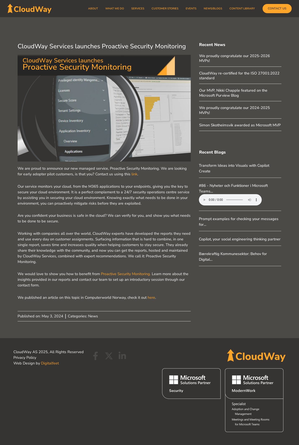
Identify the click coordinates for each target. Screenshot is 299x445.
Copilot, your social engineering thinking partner (240, 239)
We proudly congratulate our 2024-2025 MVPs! (234, 110)
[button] (277, 8)
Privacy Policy (24, 357)
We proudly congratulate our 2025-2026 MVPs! (234, 58)
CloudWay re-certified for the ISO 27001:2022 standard (239, 76)
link (134, 174)
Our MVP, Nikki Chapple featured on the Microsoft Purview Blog (233, 93)
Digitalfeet (50, 363)
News (93, 316)
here (151, 297)
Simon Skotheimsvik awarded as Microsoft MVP (240, 125)
